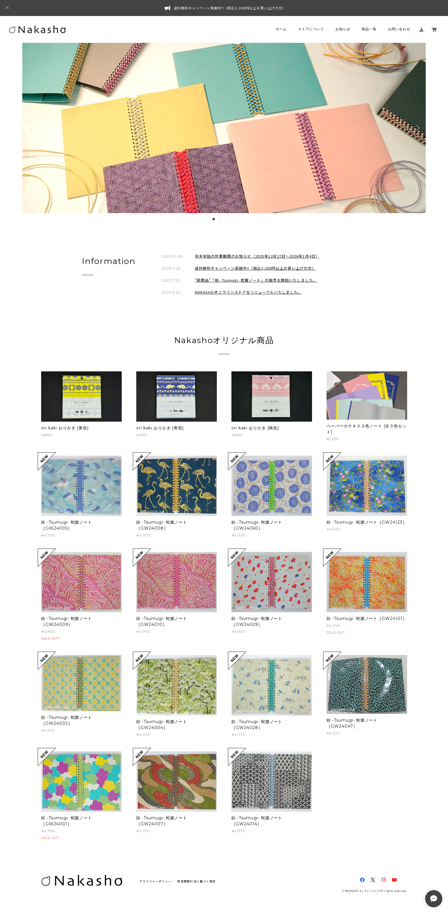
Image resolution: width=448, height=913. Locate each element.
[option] (224, 128)
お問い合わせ (399, 29)
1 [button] (214, 219)
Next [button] (417, 128)
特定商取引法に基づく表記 (196, 881)
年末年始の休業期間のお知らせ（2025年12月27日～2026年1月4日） (257, 256)
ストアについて (311, 29)
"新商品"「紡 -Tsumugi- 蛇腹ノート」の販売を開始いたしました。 (256, 280)
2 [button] (220, 219)
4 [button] (234, 219)
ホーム (281, 29)
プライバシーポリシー (155, 881)
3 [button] (227, 219)
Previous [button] (31, 128)
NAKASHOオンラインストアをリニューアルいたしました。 (248, 292)
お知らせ (342, 29)
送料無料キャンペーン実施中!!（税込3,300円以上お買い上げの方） (255, 268)
